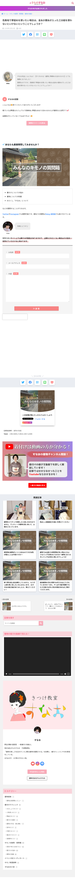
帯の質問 (14, 434)
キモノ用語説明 (12, 867)
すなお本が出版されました (37, 8)
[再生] (7, 678)
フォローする (40, 419)
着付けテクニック (13, 809)
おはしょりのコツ (14, 813)
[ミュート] (65, 678)
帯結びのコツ (12, 820)
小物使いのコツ (13, 817)
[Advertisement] (37, 55)
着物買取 (9, 801)
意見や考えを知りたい (15, 851)
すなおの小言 (11, 871)
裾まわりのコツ (13, 839)
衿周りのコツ (12, 835)
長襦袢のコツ (12, 843)
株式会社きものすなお (37, 782)
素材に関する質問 (26, 434)
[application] (37, 660)
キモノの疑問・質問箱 (14, 847)
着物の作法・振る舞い (15, 828)
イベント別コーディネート (16, 862)
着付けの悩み (12, 855)
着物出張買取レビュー (15, 805)
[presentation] (14, 317)
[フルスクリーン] (68, 678)
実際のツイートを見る (37, 123)
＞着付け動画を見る (37, 485)
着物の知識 (17, 431)
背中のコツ (12, 832)
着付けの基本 (12, 824)
